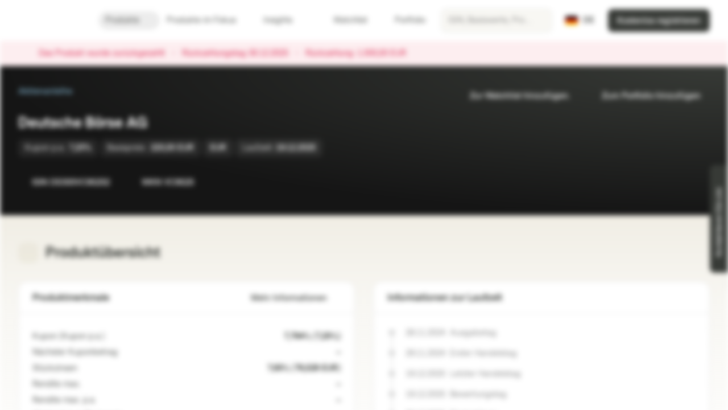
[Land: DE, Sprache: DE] (580, 20)
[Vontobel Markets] (49, 20)
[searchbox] (496, 20)
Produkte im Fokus (208, 20)
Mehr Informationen (296, 298)
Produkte (129, 20)
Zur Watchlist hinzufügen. (513, 96)
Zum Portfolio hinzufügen (644, 96)
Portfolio (403, 20)
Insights (284, 20)
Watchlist (343, 20)
